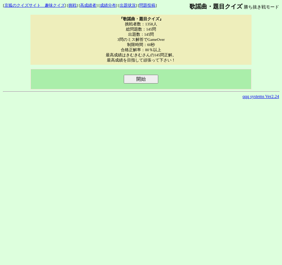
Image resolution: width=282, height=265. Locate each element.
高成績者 (88, 5)
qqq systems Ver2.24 (261, 96)
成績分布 (108, 5)
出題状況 (128, 5)
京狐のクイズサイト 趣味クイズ (34, 5)
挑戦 (72, 5)
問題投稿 (147, 5)
